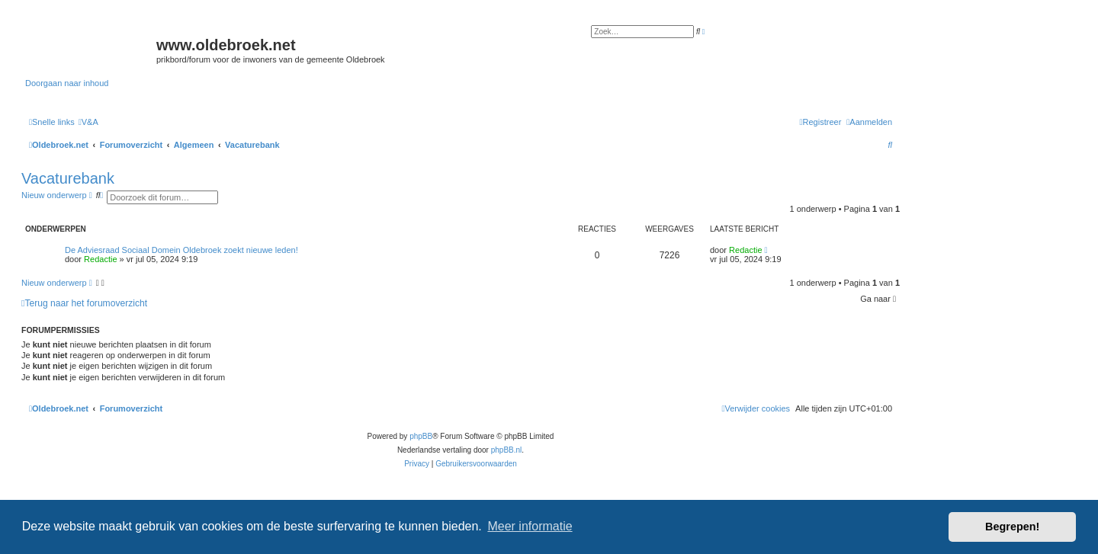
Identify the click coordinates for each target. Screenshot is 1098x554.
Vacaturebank (67, 178)
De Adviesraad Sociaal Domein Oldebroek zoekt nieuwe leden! (181, 250)
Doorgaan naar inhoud (66, 83)
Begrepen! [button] (1012, 526)
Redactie (100, 259)
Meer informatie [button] (529, 526)
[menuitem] (88, 121)
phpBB (420, 436)
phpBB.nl (506, 450)
